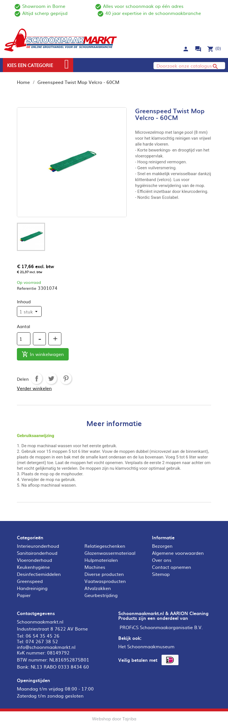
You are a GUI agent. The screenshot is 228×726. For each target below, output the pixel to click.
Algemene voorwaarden (178, 552)
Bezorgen (162, 545)
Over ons (161, 559)
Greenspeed (30, 581)
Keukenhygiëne (33, 567)
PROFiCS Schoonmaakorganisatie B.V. (161, 627)
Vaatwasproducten (105, 581)
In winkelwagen (43, 354)
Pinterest (65, 378)
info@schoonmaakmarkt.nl (46, 646)
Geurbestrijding (101, 595)
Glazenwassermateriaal (109, 552)
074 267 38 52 (42, 641)
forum (198, 49)
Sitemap (161, 574)
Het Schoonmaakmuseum (146, 646)
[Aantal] (23, 338)
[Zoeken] (189, 65)
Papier (24, 595)
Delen (36, 378)
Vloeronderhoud (34, 559)
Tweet (51, 378)
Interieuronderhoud (38, 545)
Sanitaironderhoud (37, 552)
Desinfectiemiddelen (39, 574)
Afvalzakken (97, 588)
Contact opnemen (171, 567)
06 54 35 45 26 (42, 635)
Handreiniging (32, 588)
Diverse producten (104, 574)
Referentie (26, 288)
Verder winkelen (34, 388)
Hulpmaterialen (101, 559)
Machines (94, 567)
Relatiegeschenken (104, 545)
